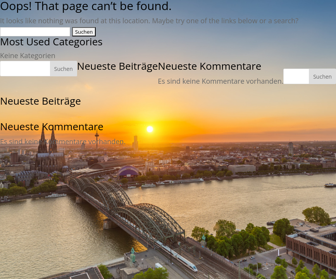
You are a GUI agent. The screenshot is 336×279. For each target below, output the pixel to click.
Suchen (322, 76)
